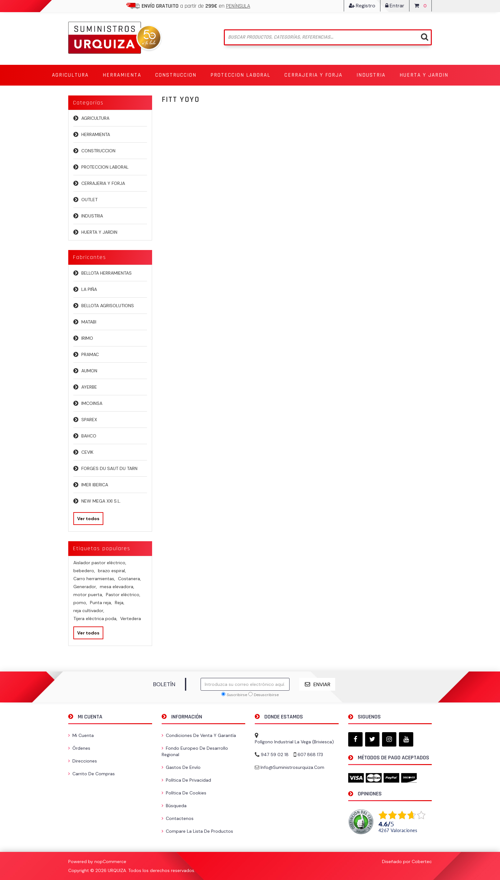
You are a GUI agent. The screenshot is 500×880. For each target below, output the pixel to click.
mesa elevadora (117, 586)
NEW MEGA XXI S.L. (101, 501)
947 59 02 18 (275, 754)
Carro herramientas (94, 578)
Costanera (129, 578)
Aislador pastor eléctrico (99, 562)
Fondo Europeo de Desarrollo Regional (195, 751)
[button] (70, 75)
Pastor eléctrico (123, 594)
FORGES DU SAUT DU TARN (109, 468)
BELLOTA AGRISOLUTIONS (107, 305)
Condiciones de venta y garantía (199, 735)
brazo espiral (112, 570)
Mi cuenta (81, 735)
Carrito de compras (91, 774)
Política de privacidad (186, 780)
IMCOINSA (91, 403)
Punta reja (101, 602)
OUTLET (89, 199)
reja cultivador (88, 610)
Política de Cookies (184, 793)
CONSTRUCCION (98, 151)
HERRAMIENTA (95, 134)
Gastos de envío (181, 767)
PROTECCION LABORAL (105, 167)
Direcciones (82, 761)
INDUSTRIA (92, 216)
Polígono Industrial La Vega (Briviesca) (294, 742)
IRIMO (87, 338)
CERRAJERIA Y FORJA (103, 183)
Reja (119, 602)
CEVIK (87, 452)
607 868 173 (310, 754)
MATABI (88, 322)
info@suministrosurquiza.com (292, 767)
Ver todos (88, 518)
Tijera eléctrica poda (95, 618)
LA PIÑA (89, 289)
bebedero (84, 570)
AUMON (89, 371)
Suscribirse (237, 694)
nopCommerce (110, 861)
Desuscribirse (266, 694)
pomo (80, 602)
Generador (85, 586)
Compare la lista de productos (197, 831)
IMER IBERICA (94, 485)
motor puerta (88, 594)
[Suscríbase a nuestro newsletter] (245, 684)
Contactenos (178, 818)
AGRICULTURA (95, 118)
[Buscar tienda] (328, 37)
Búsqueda (174, 805)
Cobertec (422, 861)
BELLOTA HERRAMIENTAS (106, 273)
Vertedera (130, 618)
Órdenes (79, 748)
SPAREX (89, 419)
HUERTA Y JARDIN (99, 232)
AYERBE (89, 387)
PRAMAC (90, 354)
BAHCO (88, 436)
